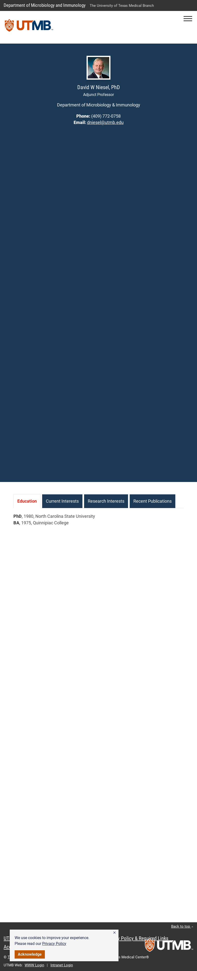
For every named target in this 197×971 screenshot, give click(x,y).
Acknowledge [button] (30, 954)
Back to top (182, 926)
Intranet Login (61, 965)
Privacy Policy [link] (54, 943)
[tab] (27, 501)
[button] (114, 933)
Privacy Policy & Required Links (136, 938)
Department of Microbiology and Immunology (45, 5)
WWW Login (34, 965)
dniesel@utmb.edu (105, 122)
